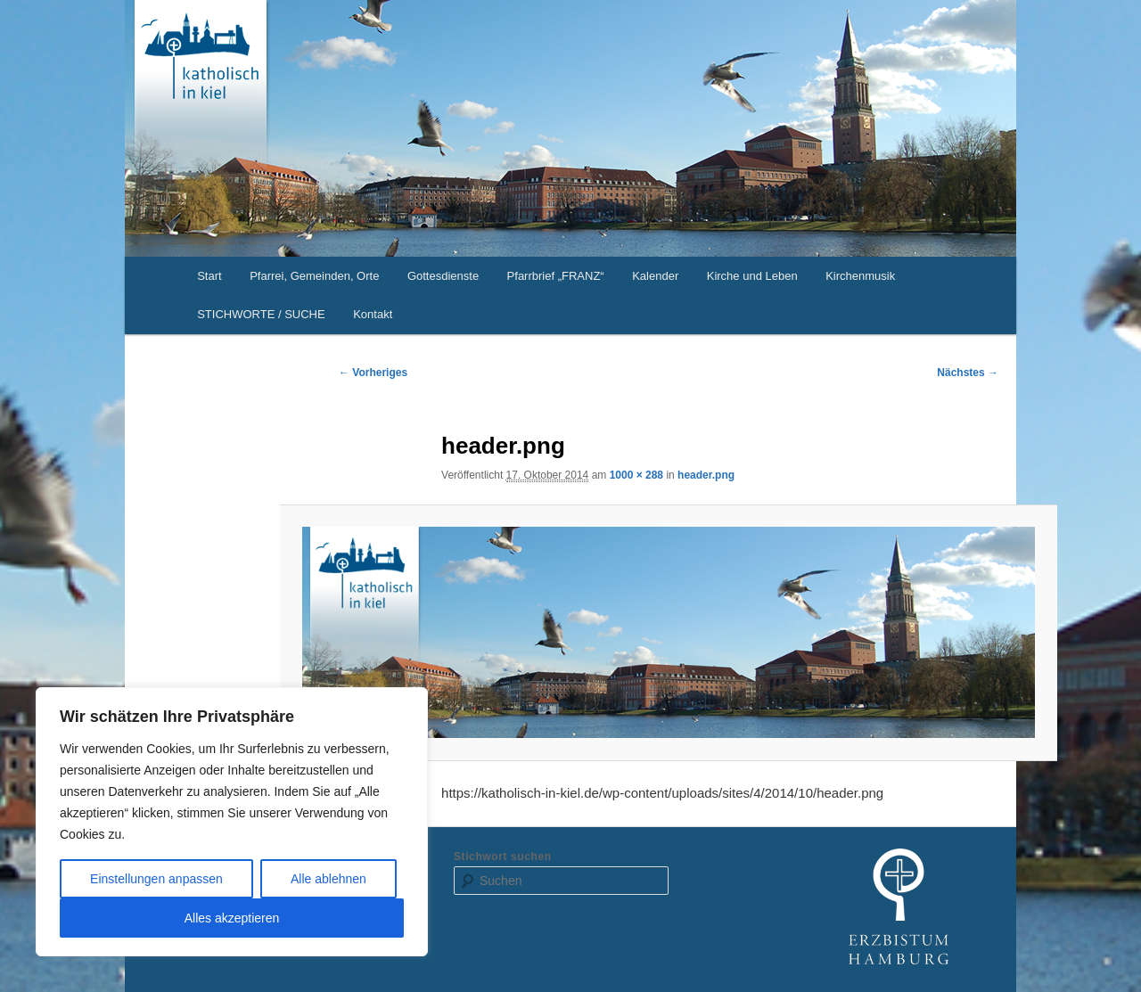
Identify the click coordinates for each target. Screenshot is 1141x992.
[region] (232, 821)
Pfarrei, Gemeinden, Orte (314, 276)
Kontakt (372, 314)
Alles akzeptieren (232, 918)
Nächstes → (967, 372)
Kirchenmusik (860, 276)
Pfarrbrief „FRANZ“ (555, 276)
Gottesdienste (443, 276)
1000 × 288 (636, 475)
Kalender (655, 276)
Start (209, 276)
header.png (706, 475)
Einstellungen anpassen (156, 879)
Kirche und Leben (752, 276)
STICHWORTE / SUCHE (261, 314)
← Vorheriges (373, 372)
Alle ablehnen (328, 879)
